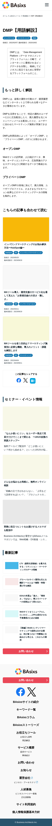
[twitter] (25, 380)
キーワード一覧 (26, 709)
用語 (34, 38)
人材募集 (26, 789)
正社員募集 (26, 797)
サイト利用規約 (26, 804)
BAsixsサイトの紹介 (26, 701)
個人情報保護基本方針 (26, 812)
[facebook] (19, 380)
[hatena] (32, 380)
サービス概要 (26, 747)
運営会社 (24, 777)
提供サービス (26, 752)
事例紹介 (26, 755)
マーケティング (23, 38)
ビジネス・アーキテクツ (24, 782)
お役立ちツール (15, 16)
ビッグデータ (9, 38)
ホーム (5, 16)
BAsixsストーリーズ (26, 724)
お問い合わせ (26, 651)
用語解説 (25, 16)
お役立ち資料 (26, 737)
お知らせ (26, 770)
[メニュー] (47, 4)
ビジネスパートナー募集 (26, 794)
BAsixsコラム (26, 717)
